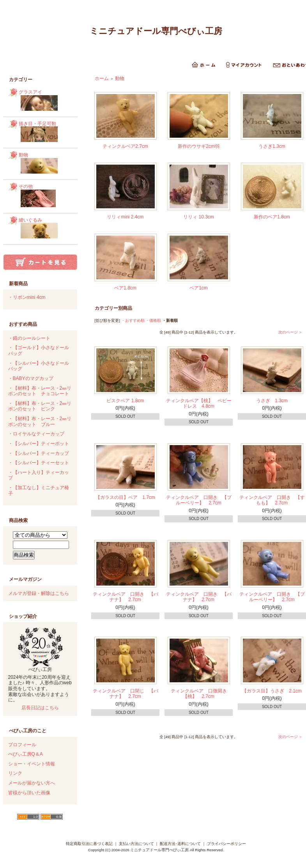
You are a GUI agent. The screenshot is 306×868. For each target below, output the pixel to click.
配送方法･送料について (180, 843)
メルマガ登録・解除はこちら (38, 593)
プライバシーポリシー (226, 843)
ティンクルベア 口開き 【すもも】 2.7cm (272, 500)
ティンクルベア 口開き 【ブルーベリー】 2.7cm (199, 500)
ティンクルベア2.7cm (125, 146)
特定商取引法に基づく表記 (89, 843)
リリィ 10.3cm (198, 217)
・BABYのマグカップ (30, 378)
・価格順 (153, 320)
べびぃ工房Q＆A (25, 754)
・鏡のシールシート (29, 338)
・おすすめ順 (133, 320)
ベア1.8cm (125, 288)
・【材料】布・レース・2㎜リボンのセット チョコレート (40, 391)
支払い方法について (136, 843)
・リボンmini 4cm (27, 297)
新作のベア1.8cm (272, 217)
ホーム (102, 78)
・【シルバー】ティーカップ (38, 453)
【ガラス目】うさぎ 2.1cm (272, 691)
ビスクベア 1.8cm (125, 400)
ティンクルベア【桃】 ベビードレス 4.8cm (199, 403)
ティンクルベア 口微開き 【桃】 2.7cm (201, 693)
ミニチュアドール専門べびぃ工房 (156, 31)
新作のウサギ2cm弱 (198, 146)
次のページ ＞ (290, 332)
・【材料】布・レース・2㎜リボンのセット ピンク (40, 406)
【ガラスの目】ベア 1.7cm (125, 497)
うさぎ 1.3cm (272, 400)
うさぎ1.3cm (271, 146)
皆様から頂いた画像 (29, 792)
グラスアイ (45, 101)
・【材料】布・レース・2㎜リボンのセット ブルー (40, 421)
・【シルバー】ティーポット (38, 443)
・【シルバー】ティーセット (38, 462)
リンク (15, 773)
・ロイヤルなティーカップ (36, 434)
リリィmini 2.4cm (125, 217)
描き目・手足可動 (45, 132)
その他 (45, 196)
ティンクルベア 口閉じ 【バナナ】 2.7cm (125, 693)
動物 (45, 164)
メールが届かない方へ (31, 783)
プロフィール (22, 744)
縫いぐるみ (45, 229)
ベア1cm (198, 288)
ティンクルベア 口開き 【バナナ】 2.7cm (125, 597)
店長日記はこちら (40, 707)
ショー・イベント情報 (31, 764)
